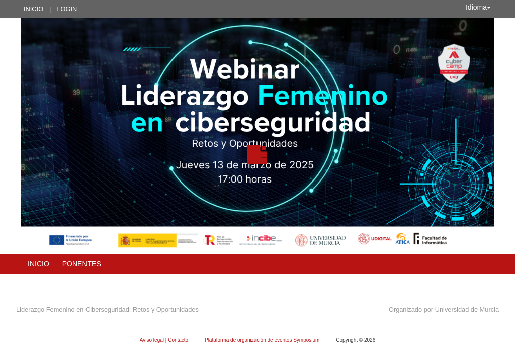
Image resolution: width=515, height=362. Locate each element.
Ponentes (81, 264)
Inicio (33, 9)
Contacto (179, 340)
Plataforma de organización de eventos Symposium (263, 340)
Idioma (478, 7)
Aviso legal (152, 340)
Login (67, 9)
